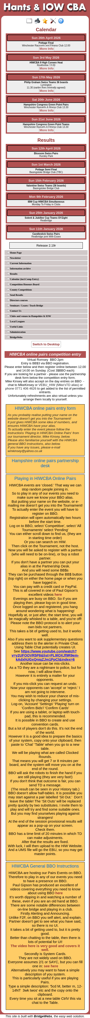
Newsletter (14, 257)
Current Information (19, 263)
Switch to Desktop (46, 344)
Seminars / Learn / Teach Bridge (25, 305)
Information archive (19, 268)
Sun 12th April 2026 (46, 148)
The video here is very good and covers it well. (45, 948)
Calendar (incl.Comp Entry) (23, 279)
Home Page (14, 252)
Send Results (15, 294)
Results (12, 273)
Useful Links (15, 326)
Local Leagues (16, 321)
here (58, 594)
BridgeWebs (15, 337)
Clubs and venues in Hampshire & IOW (29, 316)
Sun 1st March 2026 (45, 164)
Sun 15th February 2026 (46, 180)
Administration (16, 331)
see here (51, 966)
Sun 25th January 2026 (46, 213)
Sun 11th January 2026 (46, 229)
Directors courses (17, 300)
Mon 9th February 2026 (46, 197)
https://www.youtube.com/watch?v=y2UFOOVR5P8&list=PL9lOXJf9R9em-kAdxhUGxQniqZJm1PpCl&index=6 (45, 655)
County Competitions (19, 289)
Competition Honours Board (23, 284)
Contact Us (14, 310)
